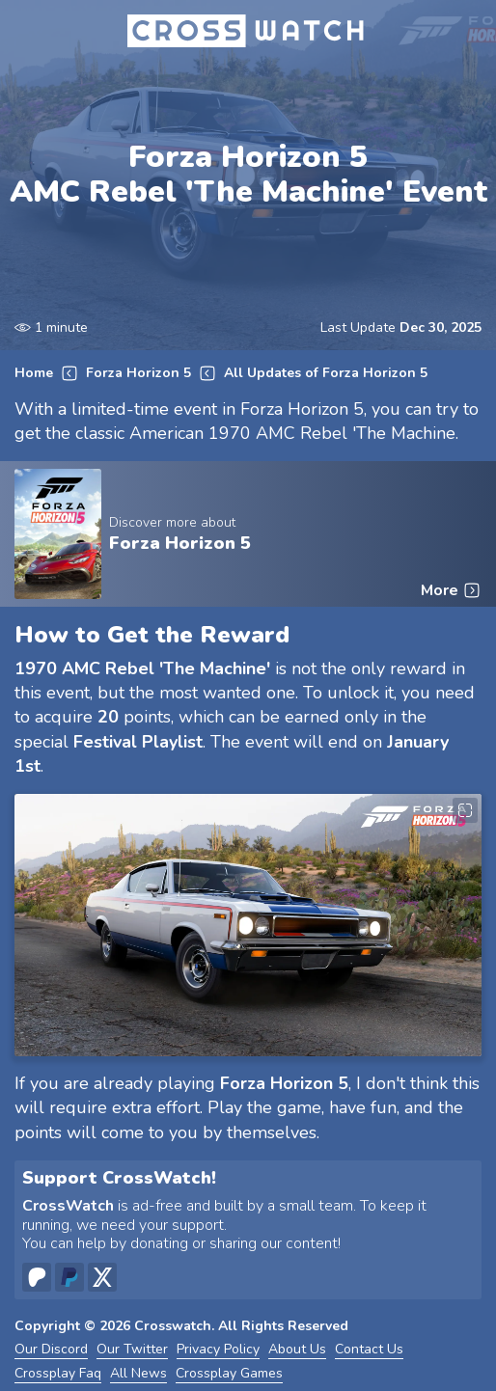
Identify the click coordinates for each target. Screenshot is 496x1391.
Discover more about (172, 523)
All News (138, 1373)
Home (33, 374)
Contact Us (369, 1349)
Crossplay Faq (57, 1373)
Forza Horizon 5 (138, 374)
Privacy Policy (218, 1349)
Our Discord (51, 1349)
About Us (297, 1349)
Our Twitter (132, 1349)
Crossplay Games (229, 1373)
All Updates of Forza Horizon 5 (325, 374)
